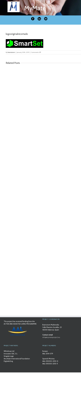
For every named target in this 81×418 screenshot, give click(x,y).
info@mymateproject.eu (51, 337)
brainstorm (11, 52)
